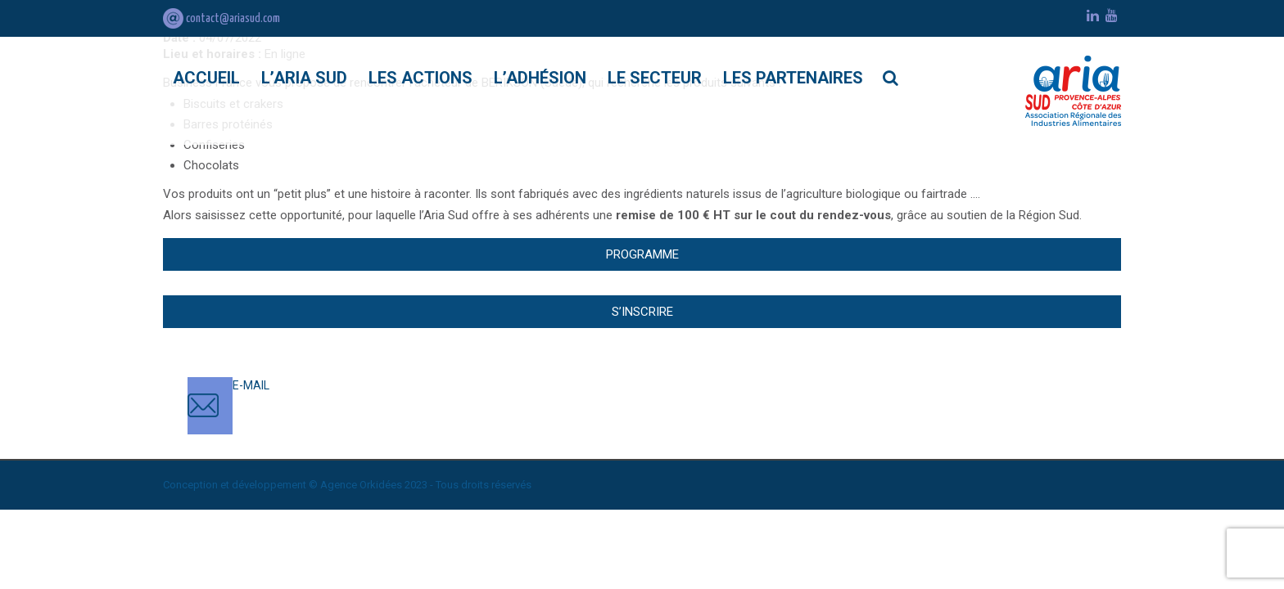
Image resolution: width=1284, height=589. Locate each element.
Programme (642, 254)
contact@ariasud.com (221, 18)
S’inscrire (642, 311)
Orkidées (380, 485)
